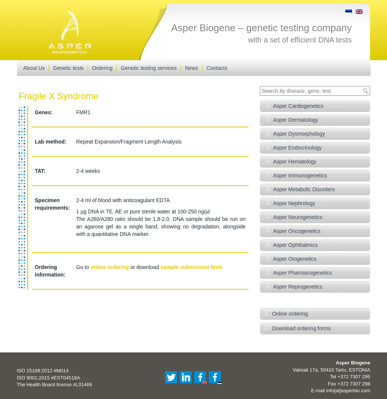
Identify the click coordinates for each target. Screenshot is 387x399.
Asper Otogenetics (294, 259)
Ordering (102, 68)
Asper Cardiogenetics (298, 106)
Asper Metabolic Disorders (304, 189)
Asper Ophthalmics (295, 245)
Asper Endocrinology (297, 148)
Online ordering (290, 314)
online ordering (110, 267)
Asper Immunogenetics (300, 175)
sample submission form (192, 267)
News (191, 68)
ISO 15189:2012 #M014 (43, 370)
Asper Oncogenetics (296, 231)
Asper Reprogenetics (297, 287)
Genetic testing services (149, 68)
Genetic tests (68, 68)
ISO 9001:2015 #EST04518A (48, 378)
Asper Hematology (294, 162)
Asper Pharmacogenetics (302, 273)
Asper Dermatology (295, 120)
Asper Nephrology (294, 203)
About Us (34, 68)
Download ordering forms (301, 328)
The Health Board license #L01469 (54, 384)
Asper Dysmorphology (299, 134)
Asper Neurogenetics (297, 217)
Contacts (216, 68)
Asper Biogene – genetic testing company (261, 27)
